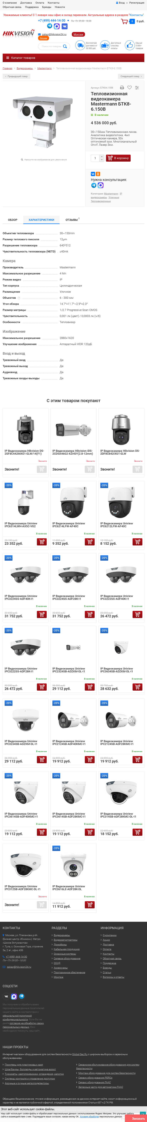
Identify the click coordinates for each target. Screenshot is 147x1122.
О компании (10, 2)
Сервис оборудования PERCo (95, 1077)
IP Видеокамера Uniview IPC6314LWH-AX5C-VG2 (21, 525)
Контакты (54, 2)
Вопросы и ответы (113, 977)
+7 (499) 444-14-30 (51, 20)
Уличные (114, 197)
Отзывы (72, 219)
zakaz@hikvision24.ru (54, 34)
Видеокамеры (62, 935)
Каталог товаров (20, 58)
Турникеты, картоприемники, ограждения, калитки (34, 1073)
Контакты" (137, 15)
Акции (43, 38)
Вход (120, 2)
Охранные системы (65, 953)
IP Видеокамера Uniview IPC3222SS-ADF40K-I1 (116, 597)
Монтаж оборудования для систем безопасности (107, 1073)
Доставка (26, 2)
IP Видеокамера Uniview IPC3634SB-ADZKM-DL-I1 (116, 670)
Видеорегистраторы (66, 939)
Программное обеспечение (69, 972)
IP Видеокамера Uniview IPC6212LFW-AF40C (116, 525)
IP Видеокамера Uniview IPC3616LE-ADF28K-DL (68, 888)
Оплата (39, 2)
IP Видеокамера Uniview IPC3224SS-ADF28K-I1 (68, 597)
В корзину (121, 158)
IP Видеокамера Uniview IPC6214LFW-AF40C (68, 525)
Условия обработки (89, 1116)
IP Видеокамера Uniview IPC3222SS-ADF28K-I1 (21, 670)
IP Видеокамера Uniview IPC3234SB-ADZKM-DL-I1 (21, 742)
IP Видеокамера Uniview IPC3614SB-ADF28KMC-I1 (69, 815)
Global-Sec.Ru (79, 1054)
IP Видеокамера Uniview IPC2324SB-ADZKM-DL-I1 (68, 670)
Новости (60, 7)
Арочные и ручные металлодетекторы (27, 1083)
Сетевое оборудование (67, 958)
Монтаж (78, 34)
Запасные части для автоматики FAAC (100, 1087)
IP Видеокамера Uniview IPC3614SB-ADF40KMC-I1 (21, 815)
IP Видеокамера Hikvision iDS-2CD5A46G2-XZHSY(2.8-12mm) (72, 452)
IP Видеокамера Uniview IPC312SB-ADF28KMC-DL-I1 (23, 888)
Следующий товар (131, 76)
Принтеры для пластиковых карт (24, 1064)
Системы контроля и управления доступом (30, 1078)
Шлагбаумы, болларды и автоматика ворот (30, 1069)
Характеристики (41, 220)
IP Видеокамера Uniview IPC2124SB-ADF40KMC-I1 (69, 742)
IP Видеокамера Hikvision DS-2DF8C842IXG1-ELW (120, 452)
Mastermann (111, 193)
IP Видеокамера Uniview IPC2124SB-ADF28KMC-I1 (117, 742)
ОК (143, 1114)
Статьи (107, 972)
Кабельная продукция (67, 949)
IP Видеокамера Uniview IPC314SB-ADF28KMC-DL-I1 (118, 815)
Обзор (12, 220)
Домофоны (60, 944)
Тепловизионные (101, 201)
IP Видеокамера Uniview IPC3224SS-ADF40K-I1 (21, 597)
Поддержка (32, 7)
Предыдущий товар (16, 76)
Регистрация (136, 2)
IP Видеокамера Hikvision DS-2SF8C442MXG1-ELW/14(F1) (24, 452)
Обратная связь (12, 7)
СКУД (57, 963)
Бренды (46, 7)
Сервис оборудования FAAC (94, 1082)
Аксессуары (61, 967)
